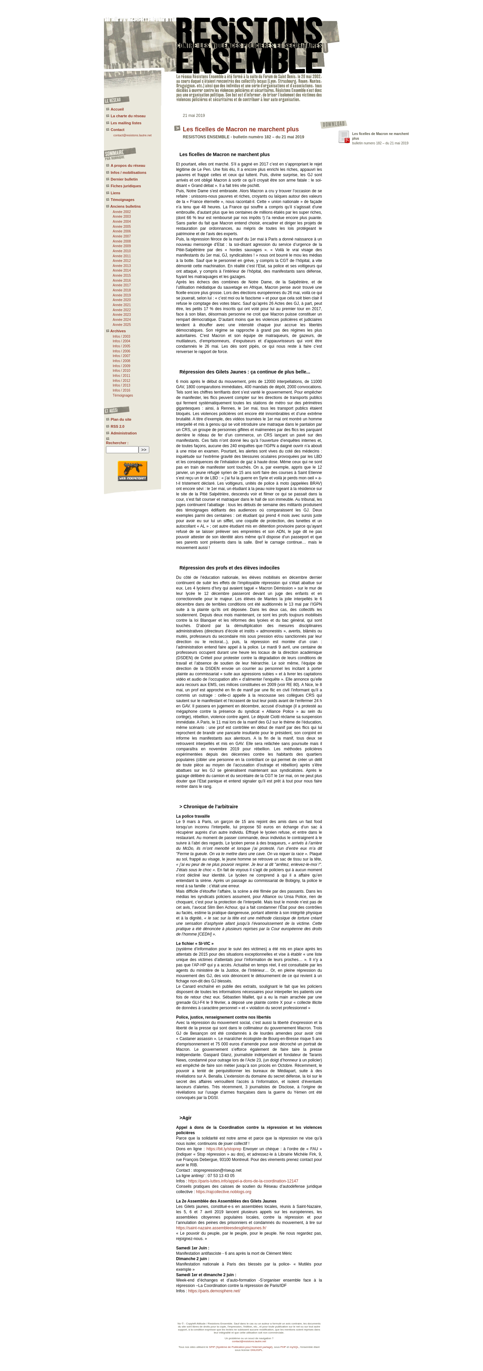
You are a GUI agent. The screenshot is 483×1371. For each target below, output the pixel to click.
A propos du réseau (128, 165)
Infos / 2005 (121, 346)
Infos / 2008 (121, 361)
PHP (283, 1347)
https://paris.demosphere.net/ (214, 1291)
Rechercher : (117, 443)
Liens (115, 193)
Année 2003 (122, 216)
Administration (124, 433)
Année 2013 (122, 266)
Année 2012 (122, 261)
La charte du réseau (128, 116)
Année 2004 (122, 221)
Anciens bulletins (125, 206)
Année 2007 (122, 236)
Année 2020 (122, 300)
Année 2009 (122, 246)
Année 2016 (122, 280)
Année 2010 (122, 251)
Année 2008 (122, 241)
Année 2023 (122, 315)
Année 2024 (122, 320)
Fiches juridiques (126, 186)
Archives (118, 331)
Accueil (117, 109)
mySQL (294, 1347)
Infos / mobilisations (128, 172)
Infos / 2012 (121, 381)
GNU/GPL (257, 1350)
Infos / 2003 (121, 336)
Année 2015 (122, 275)
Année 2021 (122, 305)
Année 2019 (122, 295)
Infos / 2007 (121, 356)
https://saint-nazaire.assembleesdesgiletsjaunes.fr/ (221, 1228)
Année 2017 (122, 285)
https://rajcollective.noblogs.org (223, 1191)
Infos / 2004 (121, 341)
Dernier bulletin (124, 179)
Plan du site (121, 419)
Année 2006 (122, 231)
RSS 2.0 (117, 426)
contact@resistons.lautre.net (132, 135)
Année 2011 (122, 256)
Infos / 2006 (121, 351)
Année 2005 (122, 226)
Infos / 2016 (121, 390)
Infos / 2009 (121, 366)
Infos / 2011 (121, 376)
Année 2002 (122, 212)
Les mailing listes (126, 123)
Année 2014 (122, 270)
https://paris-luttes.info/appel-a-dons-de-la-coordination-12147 (243, 1181)
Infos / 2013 (121, 385)
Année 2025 (122, 325)
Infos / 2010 (121, 370)
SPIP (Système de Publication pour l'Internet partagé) (240, 1347)
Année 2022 (122, 310)
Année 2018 (122, 290)
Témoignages (123, 200)
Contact (117, 130)
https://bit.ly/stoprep (223, 1149)
